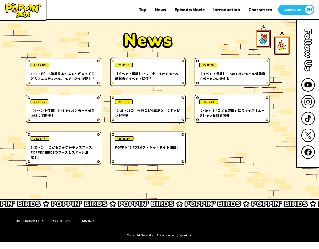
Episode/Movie (190, 10)
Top (142, 10)
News (160, 10)
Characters (260, 10)
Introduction (226, 10)
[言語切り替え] (296, 10)
